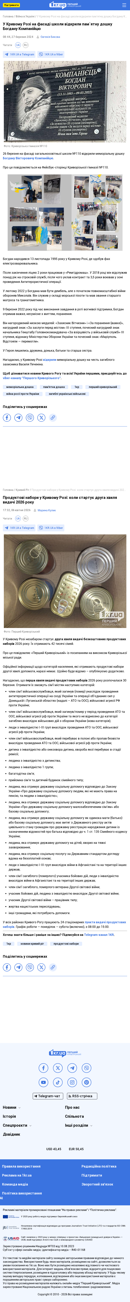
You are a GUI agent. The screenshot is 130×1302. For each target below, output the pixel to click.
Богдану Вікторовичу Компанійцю (28, 158)
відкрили (49, 360)
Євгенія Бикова (50, 36)
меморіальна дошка (20, 386)
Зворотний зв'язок (97, 1184)
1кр (76, 386)
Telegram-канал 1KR (99, 935)
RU (25, 45)
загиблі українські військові (67, 393)
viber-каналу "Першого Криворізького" (32, 378)
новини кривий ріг (32, 943)
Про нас (72, 1107)
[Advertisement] (65, 457)
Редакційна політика (99, 1166)
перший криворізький (103, 386)
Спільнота (74, 1116)
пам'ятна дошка (54, 386)
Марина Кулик (47, 510)
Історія (9, 1116)
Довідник (11, 1134)
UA (18, 45)
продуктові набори (66, 943)
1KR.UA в (22, 54)
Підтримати (11, 5)
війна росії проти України (22, 393)
